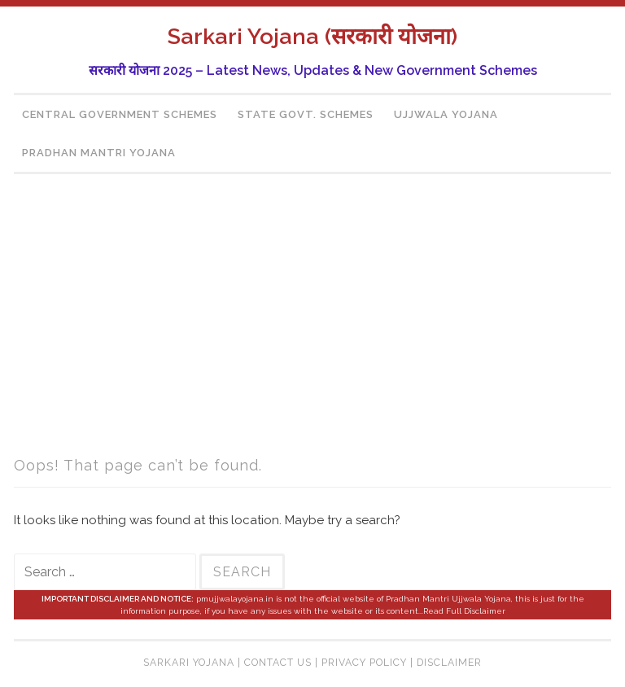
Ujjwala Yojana (446, 114)
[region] (312, 318)
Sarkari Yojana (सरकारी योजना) (312, 36)
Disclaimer (449, 662)
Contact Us (278, 662)
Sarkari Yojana (188, 662)
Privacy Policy (364, 662)
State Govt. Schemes (306, 114)
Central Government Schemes (119, 114)
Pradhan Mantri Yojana (99, 153)
